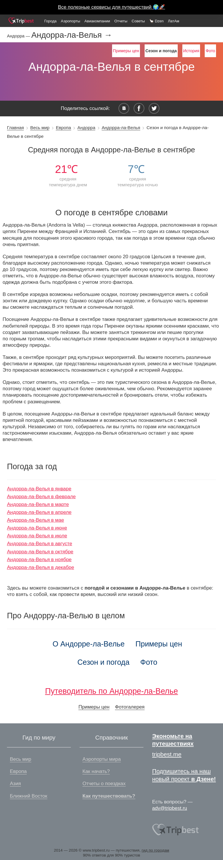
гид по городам (155, 850)
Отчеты (120, 21)
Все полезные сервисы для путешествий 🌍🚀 (111, 7)
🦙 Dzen (156, 21)
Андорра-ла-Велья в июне (37, 528)
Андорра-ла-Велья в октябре (40, 551)
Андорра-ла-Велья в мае (35, 520)
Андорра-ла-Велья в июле (37, 536)
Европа (63, 127)
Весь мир (39, 127)
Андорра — (19, 36)
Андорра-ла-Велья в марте (38, 504)
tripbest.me (166, 754)
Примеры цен (126, 50)
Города (50, 21)
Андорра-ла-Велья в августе (39, 543)
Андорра (87, 127)
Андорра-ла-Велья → (71, 35)
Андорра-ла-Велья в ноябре (39, 559)
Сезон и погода (103, 662)
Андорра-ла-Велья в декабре (40, 567)
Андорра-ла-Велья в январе (39, 489)
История (191, 50)
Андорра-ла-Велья (121, 127)
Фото (210, 50)
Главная (15, 127)
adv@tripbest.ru (169, 808)
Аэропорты (70, 21)
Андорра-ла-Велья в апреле (39, 512)
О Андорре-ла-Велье (89, 644)
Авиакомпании (97, 21)
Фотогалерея (130, 707)
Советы (138, 21)
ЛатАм (173, 21)
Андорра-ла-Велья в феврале (41, 496)
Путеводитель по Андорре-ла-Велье (111, 690)
